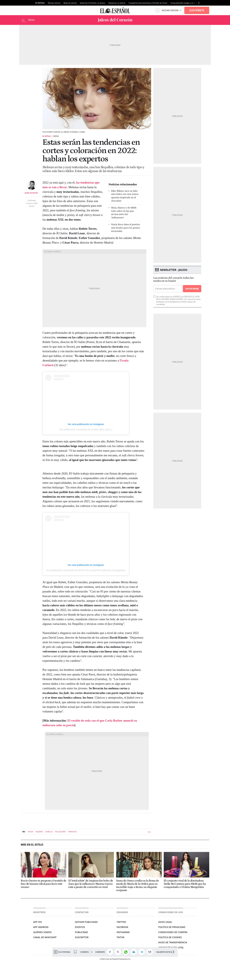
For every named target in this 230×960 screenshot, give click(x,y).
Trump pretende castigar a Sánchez (184, 3)
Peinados (72, 831)
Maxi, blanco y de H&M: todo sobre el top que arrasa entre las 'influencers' (124, 212)
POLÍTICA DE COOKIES (170, 937)
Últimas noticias (54, 3)
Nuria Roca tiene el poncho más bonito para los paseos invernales (125, 228)
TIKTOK (120, 937)
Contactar (81, 912)
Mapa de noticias (70, 3)
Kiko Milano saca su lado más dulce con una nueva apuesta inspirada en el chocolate (124, 195)
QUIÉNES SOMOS (42, 932)
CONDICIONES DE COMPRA (172, 932)
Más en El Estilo (32, 844)
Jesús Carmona (31, 193)
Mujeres (39, 831)
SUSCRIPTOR (81, 937)
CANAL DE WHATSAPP (45, 937)
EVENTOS (80, 927)
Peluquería (60, 831)
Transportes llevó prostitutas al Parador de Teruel (148, 3)
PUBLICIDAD (81, 932)
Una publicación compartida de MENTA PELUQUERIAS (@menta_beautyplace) (85, 570)
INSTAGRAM (123, 932)
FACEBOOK (122, 927)
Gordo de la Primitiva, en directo (92, 3)
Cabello (49, 831)
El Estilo (46, 136)
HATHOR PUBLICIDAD (86, 921)
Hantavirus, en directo (116, 3)
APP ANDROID (40, 927)
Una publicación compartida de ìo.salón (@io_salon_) (85, 429)
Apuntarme (192, 288)
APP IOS (37, 921)
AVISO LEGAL (165, 921)
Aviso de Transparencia (172, 942)
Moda (30, 831)
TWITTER (121, 921)
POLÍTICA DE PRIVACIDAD (171, 927)
